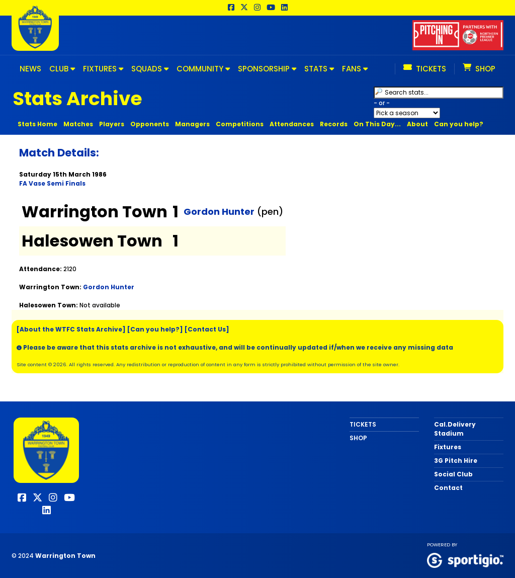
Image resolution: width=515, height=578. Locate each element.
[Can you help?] (155, 329)
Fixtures (447, 447)
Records (334, 124)
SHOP (358, 438)
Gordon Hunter (219, 211)
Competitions (240, 124)
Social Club (453, 474)
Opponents (149, 124)
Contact (448, 487)
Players (111, 124)
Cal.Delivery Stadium (455, 429)
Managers (192, 124)
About (417, 124)
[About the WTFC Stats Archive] (71, 329)
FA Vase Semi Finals (52, 183)
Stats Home (37, 124)
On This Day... (377, 124)
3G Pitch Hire (455, 460)
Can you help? (458, 124)
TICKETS (363, 424)
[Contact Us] (207, 329)
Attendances (292, 124)
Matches (78, 124)
